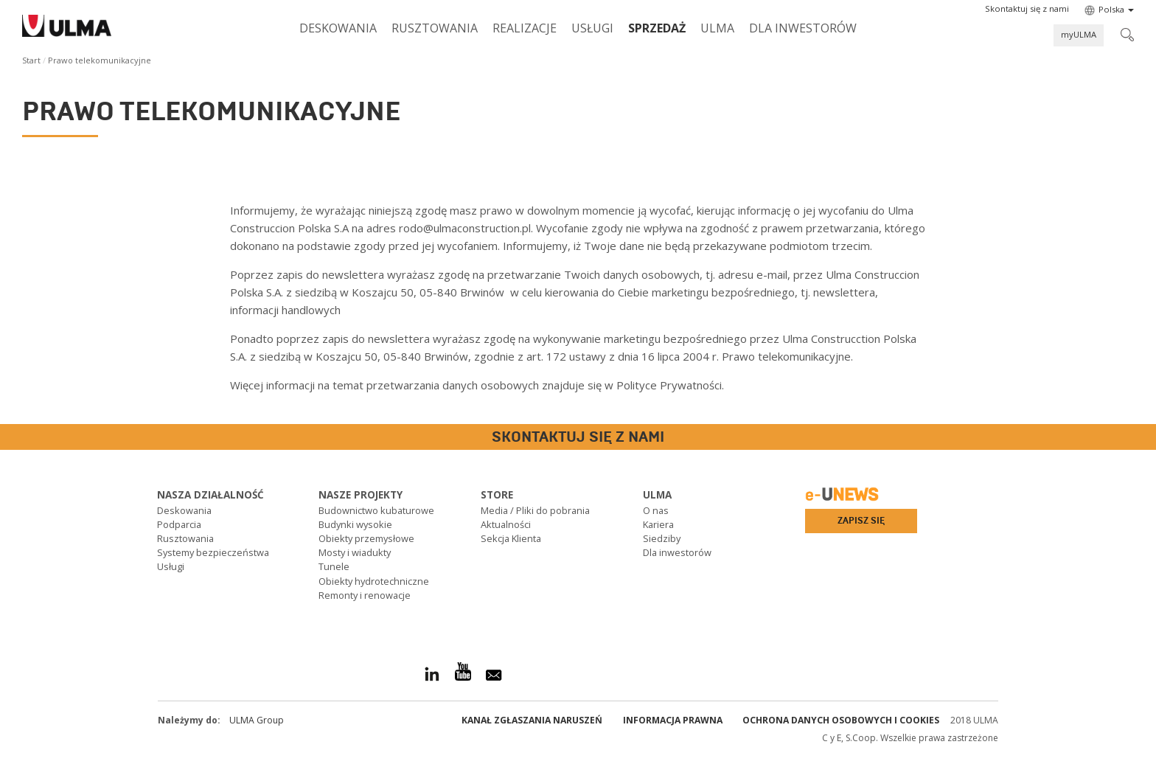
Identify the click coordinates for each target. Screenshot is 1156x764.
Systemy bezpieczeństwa (213, 552)
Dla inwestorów (803, 28)
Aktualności (506, 524)
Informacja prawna (672, 720)
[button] (1027, 9)
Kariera (658, 524)
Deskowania (338, 28)
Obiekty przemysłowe (366, 538)
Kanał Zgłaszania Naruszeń (532, 720)
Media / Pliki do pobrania (535, 510)
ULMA (717, 28)
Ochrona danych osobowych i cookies (840, 720)
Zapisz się (861, 520)
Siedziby (661, 538)
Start (31, 60)
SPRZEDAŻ (657, 28)
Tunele (333, 566)
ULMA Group (256, 720)
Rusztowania (434, 28)
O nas (656, 510)
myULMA (1078, 34)
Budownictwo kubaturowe (376, 510)
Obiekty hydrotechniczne (373, 581)
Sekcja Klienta (511, 538)
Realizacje (524, 28)
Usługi (592, 28)
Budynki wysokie (355, 524)
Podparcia (179, 524)
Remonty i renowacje (364, 595)
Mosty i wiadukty (354, 552)
